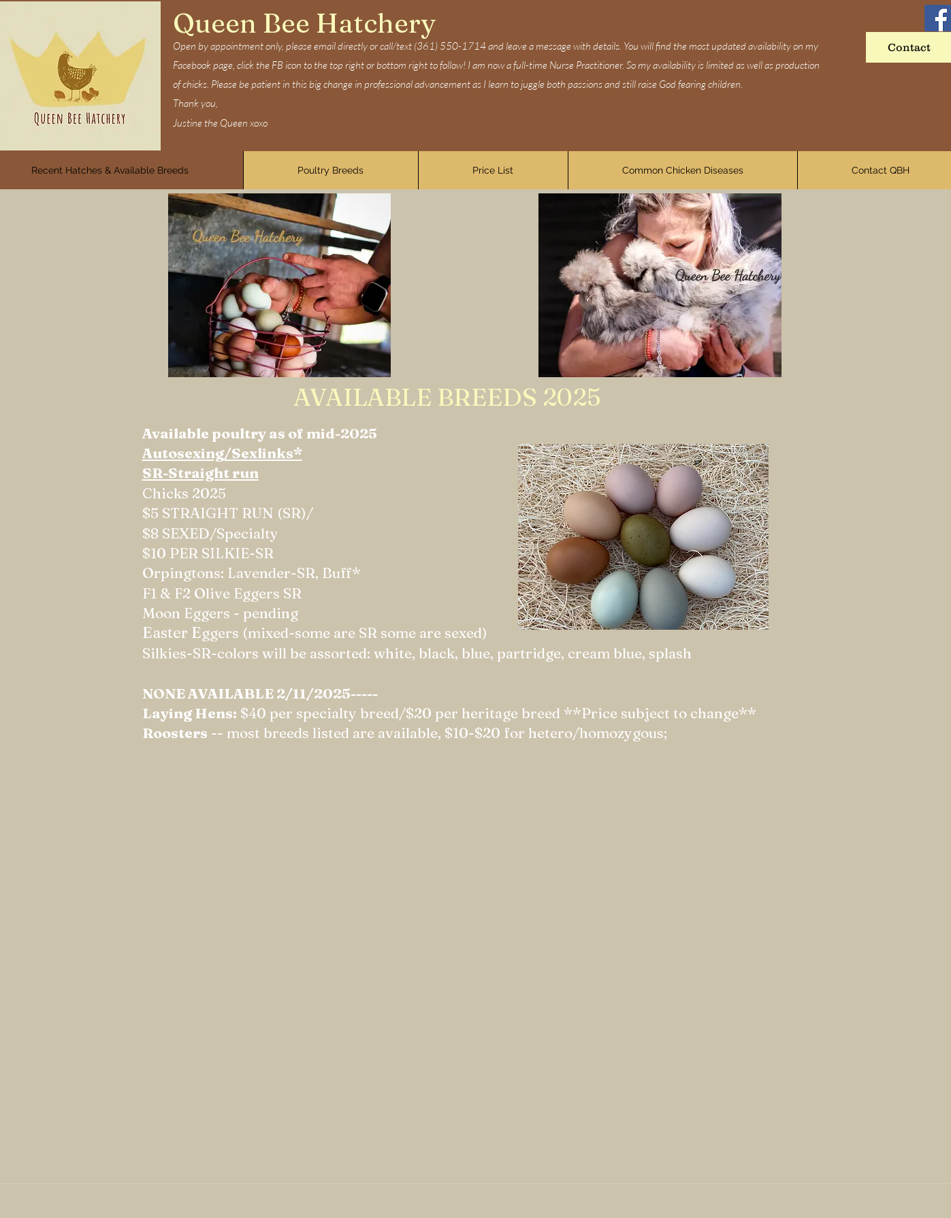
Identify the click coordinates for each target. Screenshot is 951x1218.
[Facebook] (937, 18)
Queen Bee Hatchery (304, 22)
